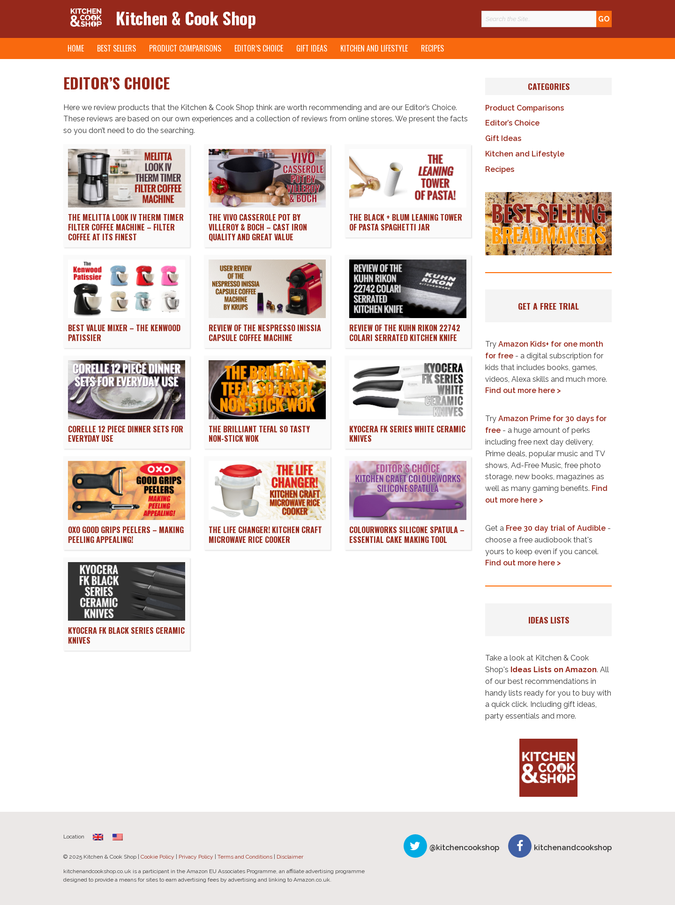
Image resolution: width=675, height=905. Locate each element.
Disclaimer (290, 856)
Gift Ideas (311, 48)
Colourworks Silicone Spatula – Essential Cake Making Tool (407, 534)
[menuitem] (98, 837)
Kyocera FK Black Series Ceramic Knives (126, 635)
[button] (548, 224)
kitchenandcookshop (573, 847)
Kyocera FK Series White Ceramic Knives (407, 434)
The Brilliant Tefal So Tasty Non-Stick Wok (259, 434)
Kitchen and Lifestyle (374, 48)
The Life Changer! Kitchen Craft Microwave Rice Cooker (265, 534)
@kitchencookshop (464, 847)
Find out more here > (523, 390)
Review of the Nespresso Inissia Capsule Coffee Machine (265, 332)
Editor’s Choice (258, 48)
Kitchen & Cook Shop (185, 17)
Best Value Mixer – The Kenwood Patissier (124, 332)
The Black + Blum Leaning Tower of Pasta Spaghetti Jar (405, 222)
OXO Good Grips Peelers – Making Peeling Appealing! (126, 534)
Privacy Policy (196, 856)
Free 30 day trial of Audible (556, 528)
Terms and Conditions (245, 856)
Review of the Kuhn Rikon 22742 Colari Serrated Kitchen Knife (404, 332)
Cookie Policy (157, 856)
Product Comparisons (185, 48)
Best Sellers (116, 48)
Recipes (432, 48)
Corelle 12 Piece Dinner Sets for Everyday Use (125, 434)
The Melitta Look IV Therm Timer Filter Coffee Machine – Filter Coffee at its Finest (126, 227)
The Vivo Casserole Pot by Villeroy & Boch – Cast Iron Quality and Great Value (258, 227)
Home (76, 48)
